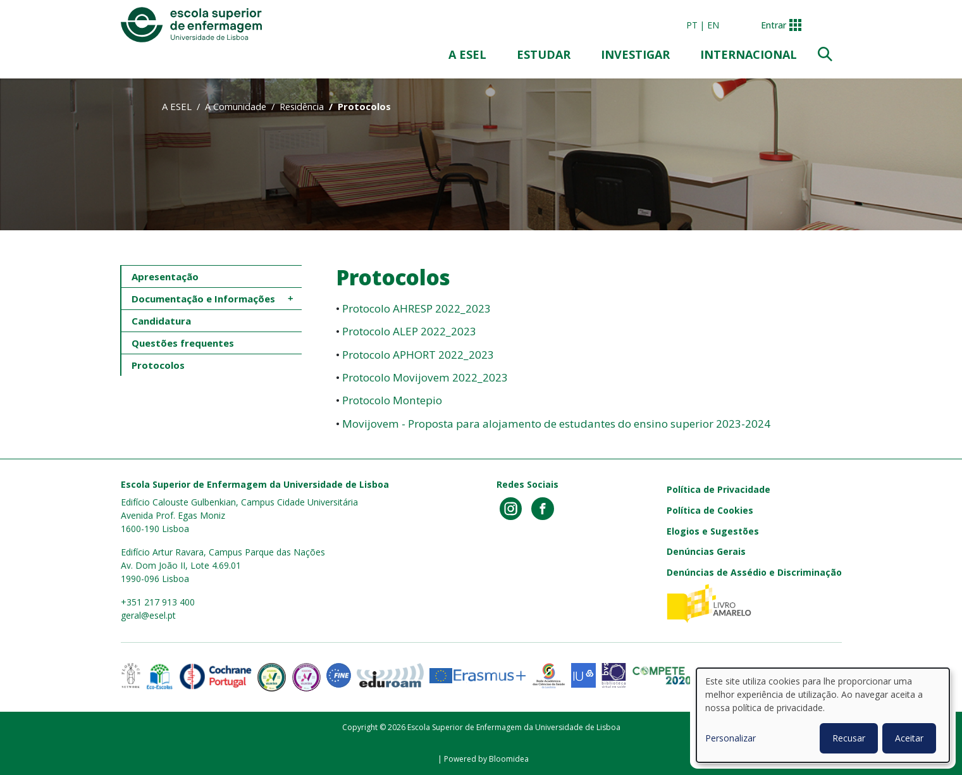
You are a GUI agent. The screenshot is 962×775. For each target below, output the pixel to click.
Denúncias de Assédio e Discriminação (754, 572)
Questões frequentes (183, 343)
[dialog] (822, 715)
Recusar (848, 738)
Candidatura (161, 320)
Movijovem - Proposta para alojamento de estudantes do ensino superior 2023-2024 (556, 423)
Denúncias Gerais (706, 551)
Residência (302, 106)
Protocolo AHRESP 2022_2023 (416, 308)
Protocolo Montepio (392, 400)
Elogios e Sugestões (713, 531)
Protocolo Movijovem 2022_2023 (424, 377)
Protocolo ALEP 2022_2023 (409, 331)
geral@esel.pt (148, 615)
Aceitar (909, 738)
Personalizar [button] (730, 738)
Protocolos (158, 365)
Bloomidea (509, 758)
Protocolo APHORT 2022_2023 (418, 354)
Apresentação (165, 276)
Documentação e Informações (203, 298)
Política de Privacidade (718, 489)
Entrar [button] (773, 25)
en (713, 25)
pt (692, 25)
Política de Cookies (710, 510)
